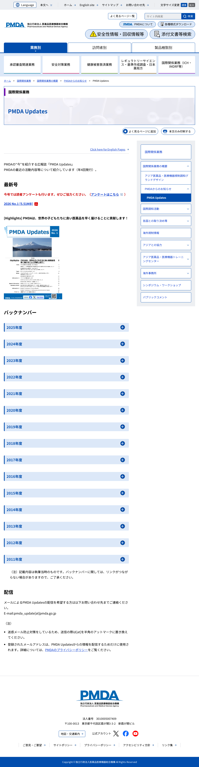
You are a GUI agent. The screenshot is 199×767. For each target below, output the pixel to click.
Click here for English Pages (107, 149)
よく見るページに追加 (142, 131)
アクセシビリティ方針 (136, 745)
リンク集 (167, 745)
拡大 (191, 5)
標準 (184, 5)
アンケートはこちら (107, 194)
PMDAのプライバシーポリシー (66, 649)
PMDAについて (143, 24)
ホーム (68, 5)
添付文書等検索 (176, 34)
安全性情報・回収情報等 (120, 34)
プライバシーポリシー (97, 745)
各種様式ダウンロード (178, 24)
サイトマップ (110, 5)
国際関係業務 (24, 80)
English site (87, 5)
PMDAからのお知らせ (75, 80)
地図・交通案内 (70, 734)
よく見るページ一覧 (122, 16)
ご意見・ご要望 (32, 745)
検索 (190, 16)
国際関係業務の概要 (47, 80)
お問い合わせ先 (135, 5)
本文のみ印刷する (180, 131)
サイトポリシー (62, 745)
